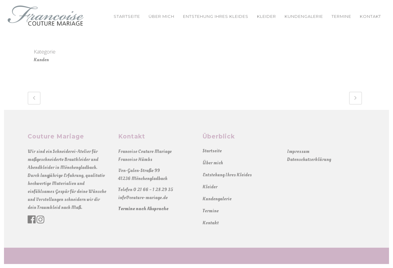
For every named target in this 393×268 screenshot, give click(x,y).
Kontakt (211, 223)
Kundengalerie (217, 199)
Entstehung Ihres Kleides (227, 175)
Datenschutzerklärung (309, 159)
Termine (211, 211)
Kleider (210, 187)
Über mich (213, 163)
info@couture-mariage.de (143, 197)
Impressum (298, 151)
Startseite (212, 151)
